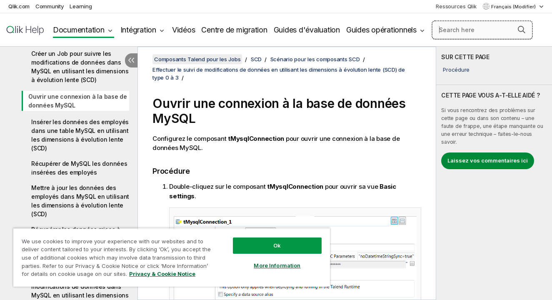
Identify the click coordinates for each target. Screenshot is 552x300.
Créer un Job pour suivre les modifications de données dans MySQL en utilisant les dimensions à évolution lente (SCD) (80, 66)
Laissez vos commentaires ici (487, 160)
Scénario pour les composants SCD (315, 59)
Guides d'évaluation (264, 29)
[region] (171, 257)
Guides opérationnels (338, 29)
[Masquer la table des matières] (131, 60)
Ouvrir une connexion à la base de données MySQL (77, 101)
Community (49, 6)
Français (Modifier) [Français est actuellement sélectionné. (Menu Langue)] (514, 7)
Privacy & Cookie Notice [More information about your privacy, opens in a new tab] (162, 273)
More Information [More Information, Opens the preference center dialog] (277, 265)
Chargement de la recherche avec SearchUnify (450, 38)
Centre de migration (192, 29)
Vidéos (140, 29)
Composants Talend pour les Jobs (197, 59)
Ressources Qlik (456, 6)
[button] (521, 21)
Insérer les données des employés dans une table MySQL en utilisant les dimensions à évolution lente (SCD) (80, 135)
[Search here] (461, 21)
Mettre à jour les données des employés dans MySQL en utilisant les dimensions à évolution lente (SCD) (80, 201)
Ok (277, 245)
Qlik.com (19, 6)
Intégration (95, 29)
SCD (256, 59)
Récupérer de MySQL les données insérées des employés (79, 168)
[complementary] (494, 173)
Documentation (36, 29)
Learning (81, 6)
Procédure (456, 69)
